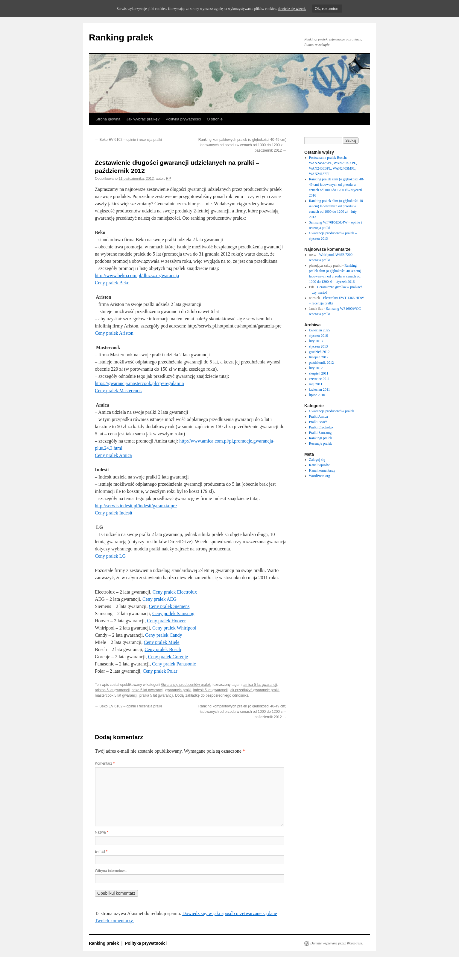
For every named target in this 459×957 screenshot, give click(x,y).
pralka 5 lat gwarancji (156, 695)
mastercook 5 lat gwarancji (116, 695)
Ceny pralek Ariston (114, 333)
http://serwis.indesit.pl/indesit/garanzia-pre (136, 505)
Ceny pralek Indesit (113, 512)
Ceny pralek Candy (163, 635)
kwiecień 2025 (319, 330)
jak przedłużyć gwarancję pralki (254, 690)
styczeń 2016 (318, 335)
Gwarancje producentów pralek (185, 685)
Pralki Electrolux (321, 427)
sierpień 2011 (319, 373)
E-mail (101, 851)
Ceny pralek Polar (160, 671)
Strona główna (107, 119)
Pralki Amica (318, 416)
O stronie (215, 119)
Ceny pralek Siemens (169, 606)
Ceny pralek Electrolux (175, 591)
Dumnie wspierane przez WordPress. (336, 943)
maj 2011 (316, 384)
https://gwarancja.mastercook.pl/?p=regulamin (139, 383)
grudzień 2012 (319, 352)
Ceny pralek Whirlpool (174, 627)
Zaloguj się (317, 460)
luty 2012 (316, 368)
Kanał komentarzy (322, 470)
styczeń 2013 (318, 346)
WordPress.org (319, 476)
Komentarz (105, 763)
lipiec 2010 (317, 395)
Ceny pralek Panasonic (174, 663)
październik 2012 (321, 362)
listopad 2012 (319, 357)
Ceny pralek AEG (159, 599)
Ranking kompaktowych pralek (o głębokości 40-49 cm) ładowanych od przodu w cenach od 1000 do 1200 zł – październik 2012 (242, 145)
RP (168, 178)
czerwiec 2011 (319, 379)
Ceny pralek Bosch (163, 649)
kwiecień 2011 (319, 389)
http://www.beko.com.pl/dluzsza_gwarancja (137, 275)
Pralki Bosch (318, 422)
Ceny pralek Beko (112, 282)
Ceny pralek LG (110, 555)
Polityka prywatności (183, 119)
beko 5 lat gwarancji (147, 690)
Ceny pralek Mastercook (118, 390)
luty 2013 (316, 341)
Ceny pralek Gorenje (168, 656)
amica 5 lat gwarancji (260, 685)
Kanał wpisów (319, 465)
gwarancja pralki (178, 690)
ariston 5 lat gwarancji (112, 690)
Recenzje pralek (320, 443)
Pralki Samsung (320, 433)
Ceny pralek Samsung (173, 613)
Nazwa (101, 832)
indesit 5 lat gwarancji (210, 690)
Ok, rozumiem (327, 8)
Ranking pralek (121, 37)
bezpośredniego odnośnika (227, 695)
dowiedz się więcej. (292, 9)
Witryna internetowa (111, 871)
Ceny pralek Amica (113, 455)
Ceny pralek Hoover (166, 620)
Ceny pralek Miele (162, 642)
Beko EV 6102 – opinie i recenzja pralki (128, 140)
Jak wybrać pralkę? (142, 119)
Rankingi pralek (320, 438)
